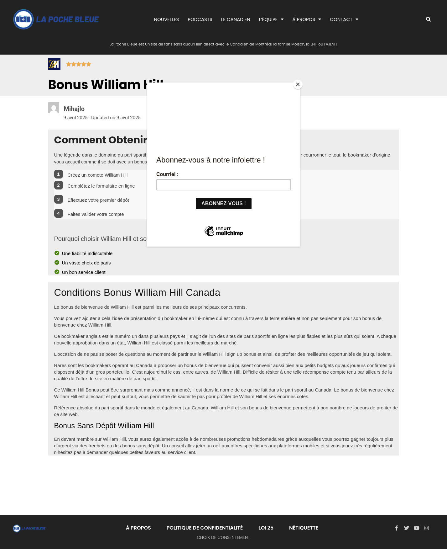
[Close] (299, 84)
